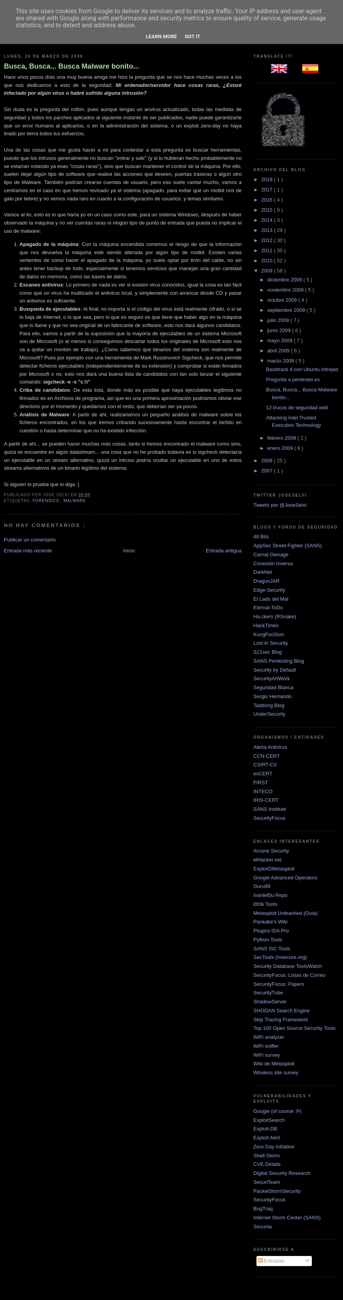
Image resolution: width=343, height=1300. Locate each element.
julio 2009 (278, 320)
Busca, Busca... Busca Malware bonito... (71, 66)
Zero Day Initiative (273, 1147)
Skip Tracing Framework (280, 1019)
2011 (267, 250)
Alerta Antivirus (270, 747)
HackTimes (266, 625)
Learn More (161, 36)
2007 (267, 471)
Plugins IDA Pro (271, 931)
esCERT (262, 773)
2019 (267, 179)
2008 (267, 460)
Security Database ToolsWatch (287, 966)
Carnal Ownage (270, 554)
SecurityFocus (269, 818)
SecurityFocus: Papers (278, 984)
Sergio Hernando (272, 696)
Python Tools (267, 940)
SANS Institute (269, 809)
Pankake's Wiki (270, 922)
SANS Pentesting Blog (278, 661)
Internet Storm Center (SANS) (287, 1217)
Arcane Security (271, 851)
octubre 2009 (283, 300)
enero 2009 (280, 448)
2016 (267, 200)
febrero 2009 (282, 438)
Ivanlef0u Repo (270, 895)
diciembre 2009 (285, 280)
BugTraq (262, 1209)
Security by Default (274, 670)
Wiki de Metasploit (273, 1064)
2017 (267, 190)
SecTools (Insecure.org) (280, 957)
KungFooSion (268, 634)
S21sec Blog (267, 652)
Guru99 (261, 886)
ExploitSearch (269, 1120)
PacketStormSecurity (277, 1191)
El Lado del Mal (270, 599)
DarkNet (262, 572)
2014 (267, 220)
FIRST (260, 782)
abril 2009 (279, 351)
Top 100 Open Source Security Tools (294, 1028)
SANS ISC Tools (271, 949)
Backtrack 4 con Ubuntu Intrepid (302, 369)
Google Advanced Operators (285, 878)
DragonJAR (266, 581)
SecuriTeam (266, 1182)
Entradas (271, 1261)
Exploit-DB (265, 1129)
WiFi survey (266, 1055)
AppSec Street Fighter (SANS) (287, 545)
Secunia (262, 1226)
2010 (267, 261)
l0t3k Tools (265, 904)
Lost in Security (270, 643)
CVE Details (267, 1164)
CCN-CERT (266, 756)
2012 (267, 240)
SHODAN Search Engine (281, 1010)
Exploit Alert (266, 1138)
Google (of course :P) (277, 1111)
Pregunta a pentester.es (293, 379)
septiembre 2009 (286, 310)
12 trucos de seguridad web (297, 407)
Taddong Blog (269, 705)
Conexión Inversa (273, 563)
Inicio (129, 551)
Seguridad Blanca (273, 687)
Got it (192, 36)
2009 (267, 271)
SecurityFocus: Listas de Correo (289, 975)
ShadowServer (269, 1002)
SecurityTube (268, 993)
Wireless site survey (276, 1072)
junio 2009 (279, 330)
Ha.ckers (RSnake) (274, 616)
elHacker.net (267, 860)
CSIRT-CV (265, 765)
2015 (267, 210)
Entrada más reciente (28, 551)
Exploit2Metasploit (274, 869)
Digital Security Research (281, 1173)
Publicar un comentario (30, 540)
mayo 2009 (280, 340)
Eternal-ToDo (268, 607)
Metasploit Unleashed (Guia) (285, 913)
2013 (267, 230)
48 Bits (261, 536)
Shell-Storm (266, 1156)
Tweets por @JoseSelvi (279, 505)
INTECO (262, 791)
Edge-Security (269, 590)
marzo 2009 (281, 361)
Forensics (46, 501)
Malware (75, 501)
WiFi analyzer (268, 1037)
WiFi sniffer (266, 1046)
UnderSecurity (269, 714)
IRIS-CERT (266, 800)
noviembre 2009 (286, 290)
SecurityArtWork (271, 678)
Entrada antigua (224, 551)
